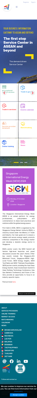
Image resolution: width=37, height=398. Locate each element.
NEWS (3, 325)
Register (26, 2)
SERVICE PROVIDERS (9, 311)
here (14, 282)
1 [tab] (16, 162)
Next (32, 92)
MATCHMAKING (7, 319)
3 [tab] (25, 162)
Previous (4, 92)
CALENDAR (5, 322)
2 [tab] (21, 162)
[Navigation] (17, 7)
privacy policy (18, 391)
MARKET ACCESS (8, 316)
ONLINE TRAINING (8, 314)
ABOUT (4, 308)
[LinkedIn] (18, 362)
